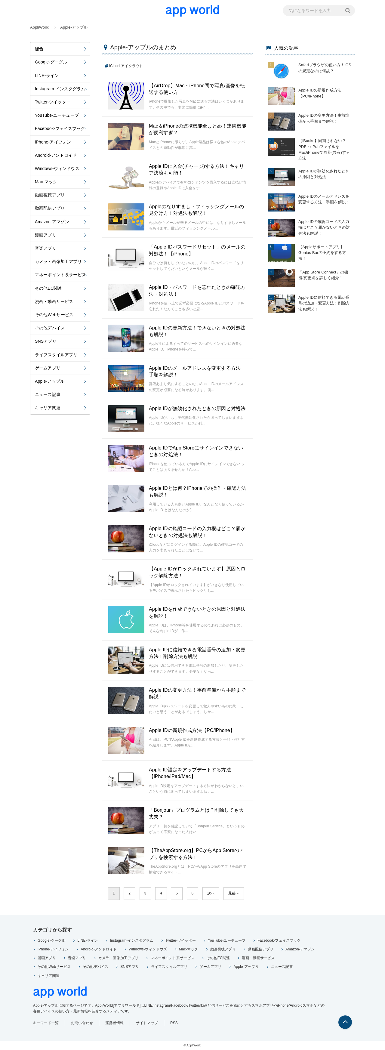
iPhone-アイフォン (53, 949)
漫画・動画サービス (258, 958)
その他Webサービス (54, 967)
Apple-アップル (246, 967)
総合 (39, 48)
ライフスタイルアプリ (169, 967)
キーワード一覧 (46, 1023)
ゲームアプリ (210, 967)
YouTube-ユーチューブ (226, 940)
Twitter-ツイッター (180, 940)
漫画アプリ (47, 958)
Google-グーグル (51, 940)
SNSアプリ (129, 967)
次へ (210, 893)
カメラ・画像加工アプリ (118, 958)
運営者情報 (114, 1023)
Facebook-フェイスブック (278, 940)
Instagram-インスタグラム (131, 940)
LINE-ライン (87, 940)
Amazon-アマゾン (300, 949)
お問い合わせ (82, 1023)
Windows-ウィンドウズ (148, 949)
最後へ (233, 893)
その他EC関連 (218, 958)
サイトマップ (147, 1023)
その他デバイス (95, 967)
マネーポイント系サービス (172, 958)
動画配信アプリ (260, 949)
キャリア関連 (49, 976)
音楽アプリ (77, 958)
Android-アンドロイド (99, 949)
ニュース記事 (282, 967)
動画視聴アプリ (223, 949)
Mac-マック (188, 949)
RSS (174, 1023)
